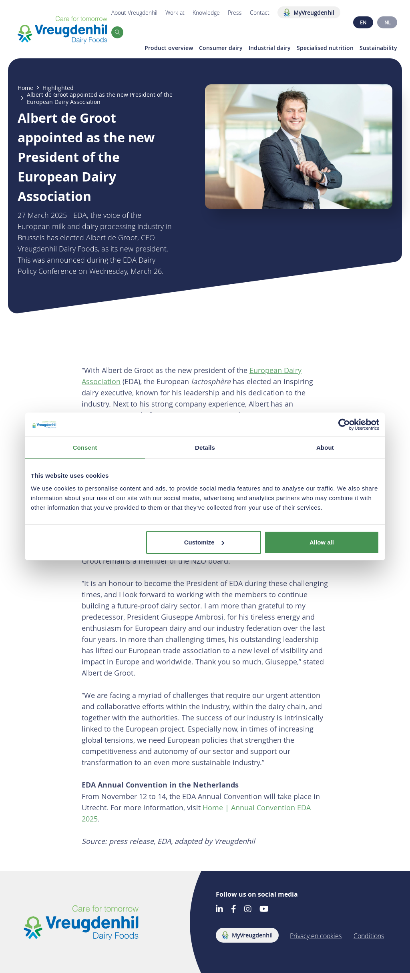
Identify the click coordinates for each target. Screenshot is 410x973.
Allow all (322, 542)
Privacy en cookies (316, 935)
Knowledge (206, 12)
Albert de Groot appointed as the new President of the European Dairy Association (100, 98)
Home (25, 88)
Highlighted (58, 88)
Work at (175, 12)
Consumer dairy (221, 48)
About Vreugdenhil (134, 12)
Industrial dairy (270, 48)
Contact (259, 12)
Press (235, 12)
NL (387, 22)
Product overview (169, 48)
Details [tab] (205, 447)
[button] (117, 32)
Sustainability (378, 48)
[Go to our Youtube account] (264, 909)
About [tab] (325, 447)
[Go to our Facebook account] (233, 909)
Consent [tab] (85, 447)
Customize (204, 542)
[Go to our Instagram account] (247, 909)
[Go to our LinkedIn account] (219, 909)
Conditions (369, 935)
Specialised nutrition (325, 48)
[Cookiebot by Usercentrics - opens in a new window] (344, 425)
